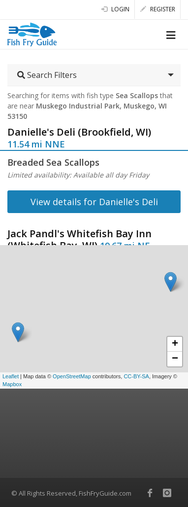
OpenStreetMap (72, 376)
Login (115, 9)
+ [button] (175, 344)
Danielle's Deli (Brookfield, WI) (79, 132)
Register (157, 9)
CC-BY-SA (136, 376)
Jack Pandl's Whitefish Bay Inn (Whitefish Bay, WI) (79, 239)
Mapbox (12, 384)
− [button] (175, 359)
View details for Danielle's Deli (94, 202)
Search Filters (47, 75)
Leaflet (10, 376)
